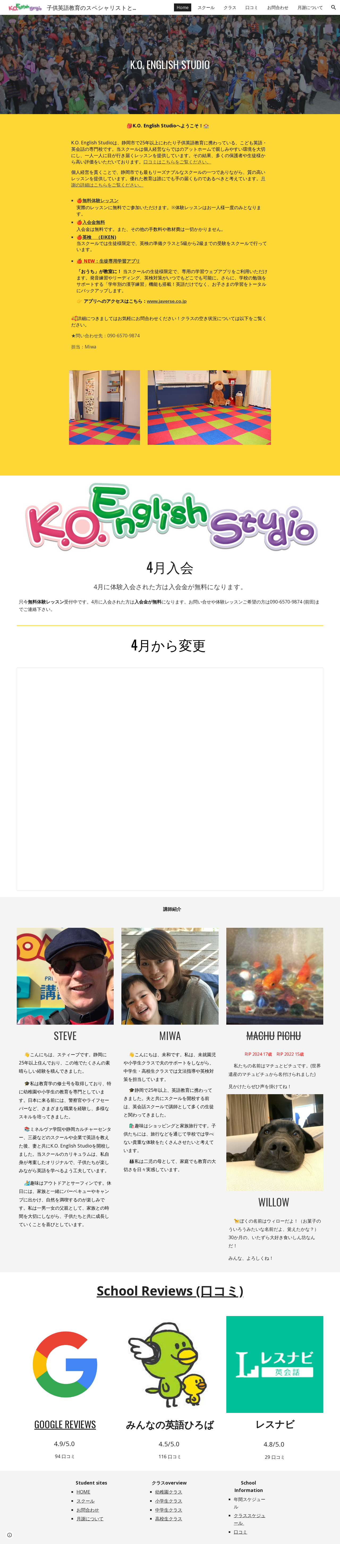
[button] (333, 7)
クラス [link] (230, 7)
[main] (170, 64)
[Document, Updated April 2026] (170, 779)
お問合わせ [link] (277, 7)
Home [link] (183, 7)
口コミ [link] (251, 7)
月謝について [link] (310, 7)
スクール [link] (206, 7)
